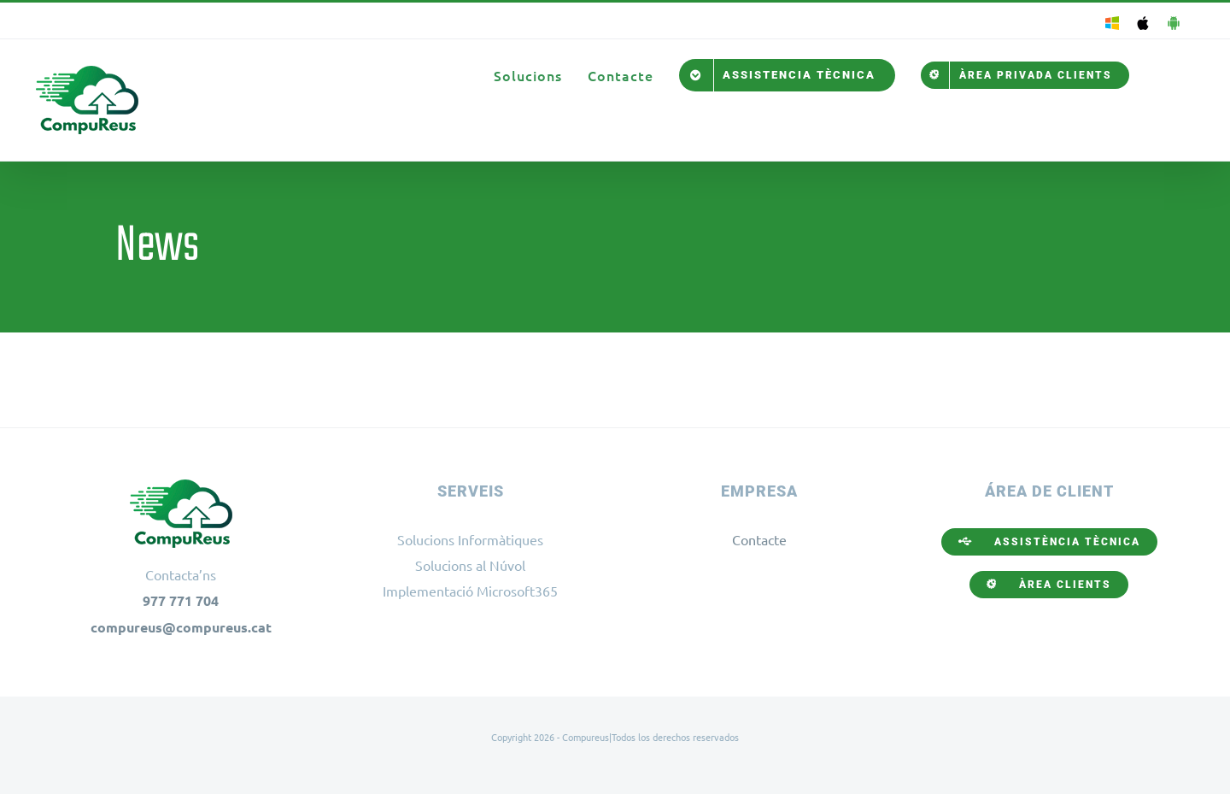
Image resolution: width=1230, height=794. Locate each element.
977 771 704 (181, 600)
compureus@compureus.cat (181, 627)
